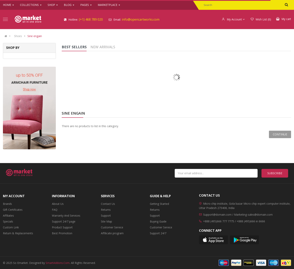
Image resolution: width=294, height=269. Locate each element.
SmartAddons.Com (58, 263)
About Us (58, 204)
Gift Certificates (13, 210)
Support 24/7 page (63, 221)
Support (106, 215)
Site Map (106, 221)
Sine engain (34, 36)
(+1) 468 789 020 (91, 19)
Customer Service (112, 227)
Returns (106, 210)
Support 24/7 (158, 233)
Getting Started (159, 204)
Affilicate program (112, 233)
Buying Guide (158, 221)
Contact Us (108, 204)
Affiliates (8, 215)
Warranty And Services (66, 215)
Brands (7, 204)
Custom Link (11, 227)
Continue (280, 134)
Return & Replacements (18, 233)
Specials (8, 221)
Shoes (18, 36)
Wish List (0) (261, 19)
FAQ (54, 210)
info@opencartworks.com (140, 19)
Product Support (62, 227)
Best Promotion (62, 233)
